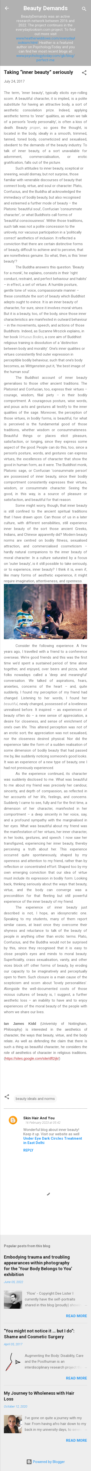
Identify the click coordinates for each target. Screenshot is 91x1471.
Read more (76, 1316)
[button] (84, 73)
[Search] (84, 9)
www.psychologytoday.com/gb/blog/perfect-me (45, 58)
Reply (28, 1150)
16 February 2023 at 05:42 (42, 1122)
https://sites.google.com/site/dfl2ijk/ (32, 1058)
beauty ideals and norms (35, 1099)
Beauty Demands (45, 8)
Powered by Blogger (45, 1462)
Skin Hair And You (39, 1118)
